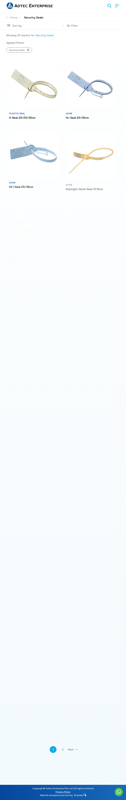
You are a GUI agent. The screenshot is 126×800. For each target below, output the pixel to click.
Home (12, 17)
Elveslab (80, 795)
